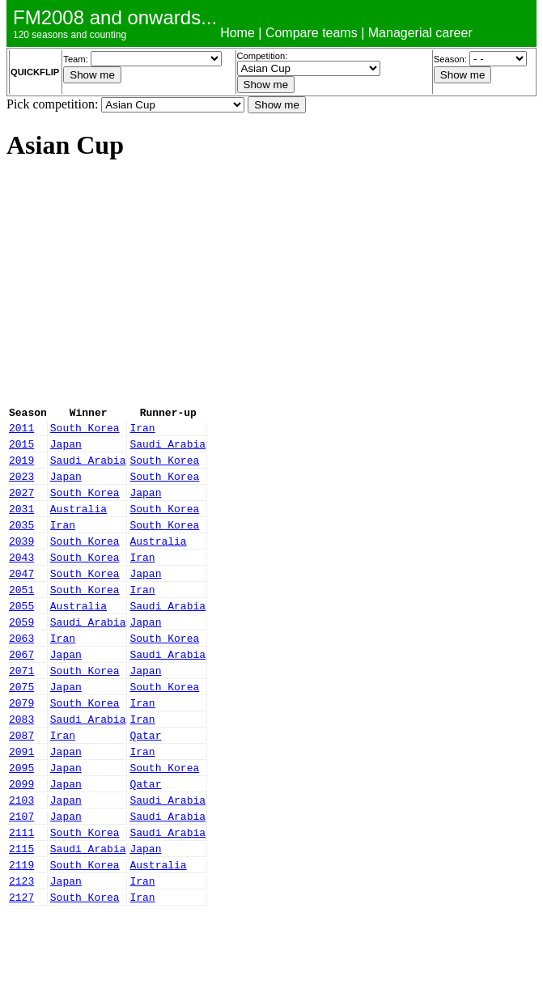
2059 (21, 655)
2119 (21, 934)
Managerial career (420, 33)
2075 (21, 730)
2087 (21, 786)
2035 (21, 544)
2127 (21, 972)
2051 (21, 618)
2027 (21, 506)
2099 (21, 841)
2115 (21, 916)
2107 (21, 879)
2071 (21, 711)
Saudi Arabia (167, 451)
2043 (21, 581)
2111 (21, 897)
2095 (21, 823)
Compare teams (311, 33)
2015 (21, 451)
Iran (142, 432)
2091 (21, 804)
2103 (21, 860)
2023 (21, 488)
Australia (78, 525)
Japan (66, 451)
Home (237, 33)
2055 (21, 637)
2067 (21, 693)
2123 (21, 953)
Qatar (145, 786)
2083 (21, 767)
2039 (21, 562)
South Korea (85, 432)
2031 (21, 525)
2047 (21, 599)
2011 (21, 432)
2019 (21, 469)
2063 (21, 674)
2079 (21, 748)
